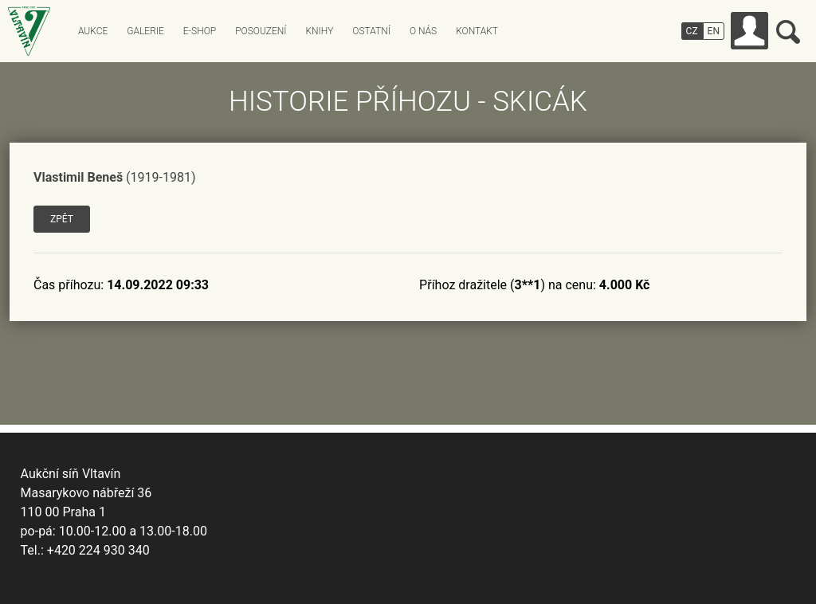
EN (714, 31)
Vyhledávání (788, 32)
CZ (692, 31)
